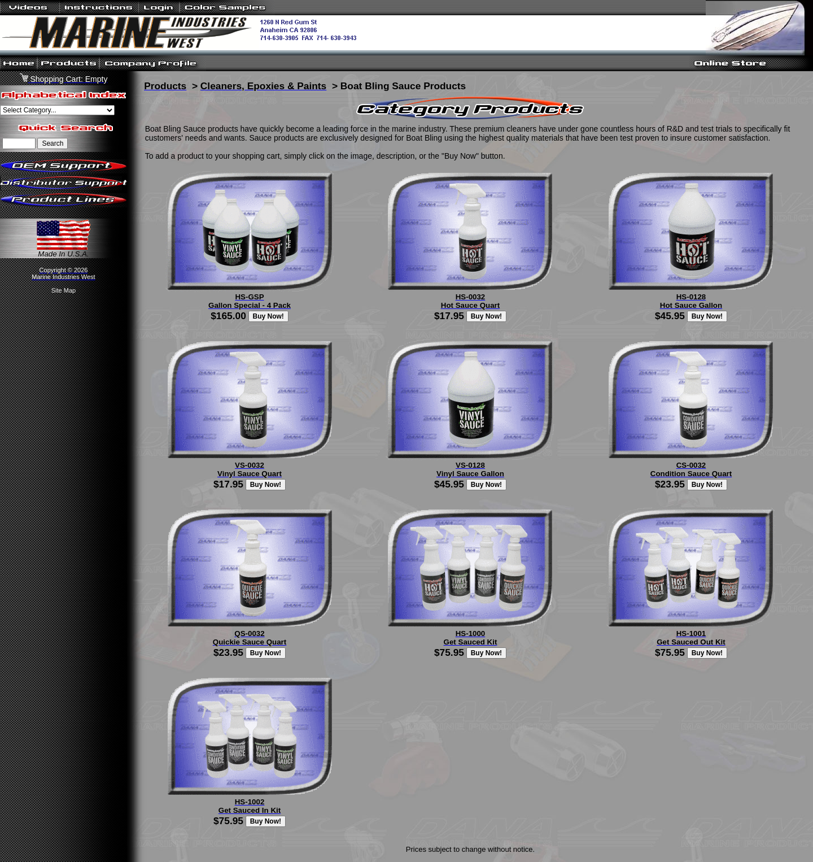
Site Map (63, 290)
